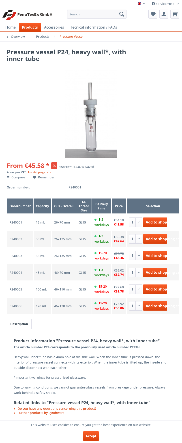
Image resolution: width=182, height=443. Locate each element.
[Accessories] (54, 27)
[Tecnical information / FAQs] (93, 27)
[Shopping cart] (174, 14)
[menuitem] (96, 14)
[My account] (163, 14)
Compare (16, 177)
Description (19, 324)
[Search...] (96, 14)
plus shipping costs (39, 172)
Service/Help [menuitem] (164, 4)
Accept (91, 436)
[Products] (30, 27)
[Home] (10, 27)
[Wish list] (152, 14)
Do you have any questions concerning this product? (55, 408)
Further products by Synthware (39, 413)
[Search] (121, 14)
